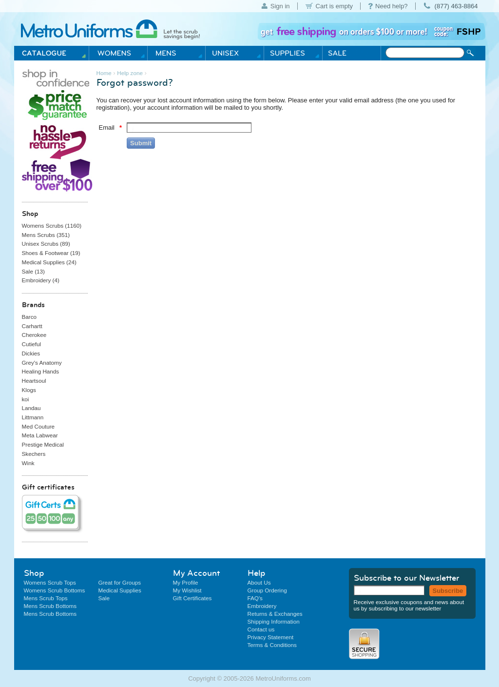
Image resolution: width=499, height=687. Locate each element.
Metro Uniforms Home (108, 30)
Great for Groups (119, 582)
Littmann (33, 417)
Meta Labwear (40, 435)
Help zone (130, 73)
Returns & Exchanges (275, 613)
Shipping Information (274, 621)
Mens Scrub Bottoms (50, 606)
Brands (33, 305)
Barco (29, 317)
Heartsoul (34, 380)
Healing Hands (40, 371)
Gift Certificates (192, 598)
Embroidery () (40, 280)
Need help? (391, 6)
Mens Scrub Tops (46, 598)
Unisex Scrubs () (46, 243)
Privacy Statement (271, 637)
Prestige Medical (43, 444)
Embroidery (262, 606)
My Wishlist (187, 590)
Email (107, 127)
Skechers (34, 454)
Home (104, 73)
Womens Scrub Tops (50, 582)
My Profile (185, 582)
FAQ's (255, 598)
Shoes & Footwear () (51, 253)
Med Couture (38, 426)
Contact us (261, 629)
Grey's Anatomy (42, 362)
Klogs (29, 390)
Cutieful (31, 344)
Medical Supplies (119, 590)
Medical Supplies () (49, 262)
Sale (104, 598)
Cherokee (34, 335)
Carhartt (32, 326)
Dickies (31, 353)
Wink (28, 463)
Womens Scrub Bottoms (54, 590)
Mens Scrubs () (46, 235)
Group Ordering (267, 590)
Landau (31, 408)
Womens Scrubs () (52, 225)
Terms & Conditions (272, 645)
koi (25, 399)
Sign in (280, 6)
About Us (259, 582)
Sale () (33, 271)
